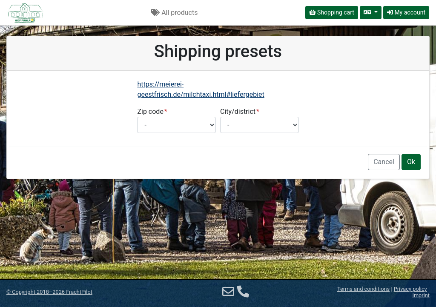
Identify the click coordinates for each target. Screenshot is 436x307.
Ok (411, 162)
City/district (237, 111)
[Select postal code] (176, 125)
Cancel (383, 162)
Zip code (150, 111)
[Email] (228, 292)
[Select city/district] (259, 125)
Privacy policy (410, 289)
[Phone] (243, 292)
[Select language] (371, 12)
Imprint (421, 295)
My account (406, 12)
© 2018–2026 (49, 292)
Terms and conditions (363, 289)
